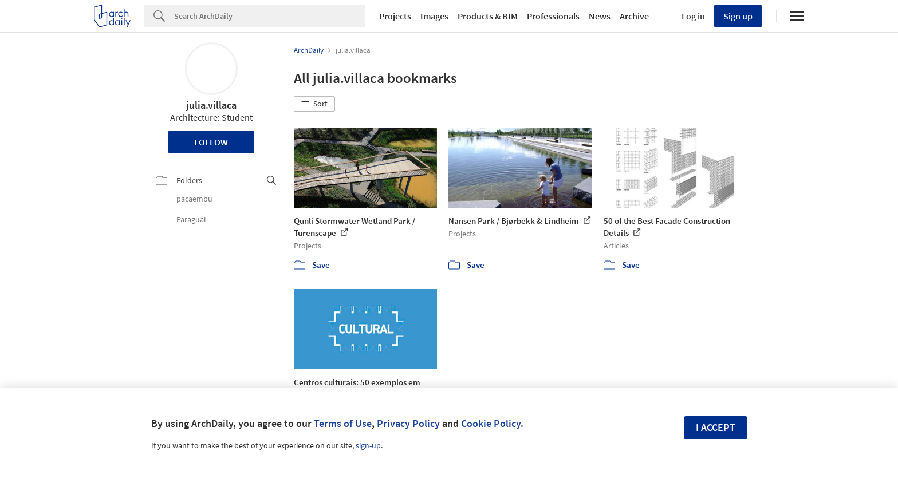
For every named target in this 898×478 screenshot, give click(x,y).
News (600, 16)
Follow (211, 142)
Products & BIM (488, 16)
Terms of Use (343, 423)
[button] (314, 104)
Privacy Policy (408, 423)
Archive (634, 16)
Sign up (738, 16)
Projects (395, 16)
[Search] (269, 16)
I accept (715, 427)
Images (434, 16)
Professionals (553, 16)
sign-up (368, 445)
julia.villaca (211, 105)
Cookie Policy (491, 423)
